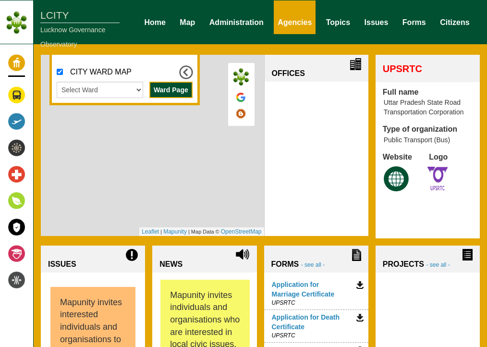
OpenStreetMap (241, 231)
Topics (338, 21)
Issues (377, 21)
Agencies (295, 21)
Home (154, 21)
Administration (236, 21)
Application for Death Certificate (306, 322)
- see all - (313, 264)
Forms (414, 21)
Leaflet (150, 231)
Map (187, 21)
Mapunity (175, 231)
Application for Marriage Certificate (303, 289)
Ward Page (171, 90)
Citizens (454, 21)
